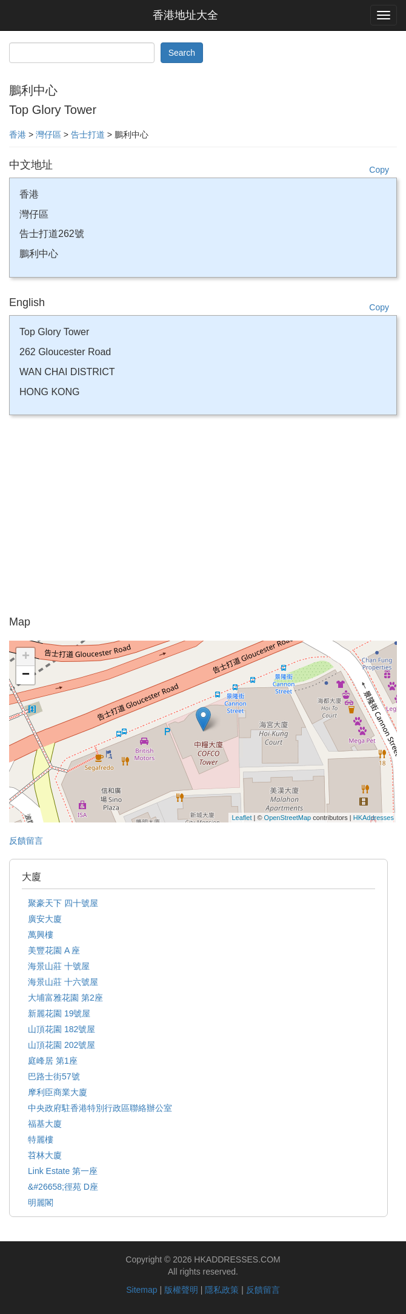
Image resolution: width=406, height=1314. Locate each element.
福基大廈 (45, 1124)
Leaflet (241, 817)
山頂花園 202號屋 (61, 1045)
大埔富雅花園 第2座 (65, 997)
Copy (379, 170)
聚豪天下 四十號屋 (63, 903)
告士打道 (88, 134)
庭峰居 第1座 (53, 1061)
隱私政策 (222, 1290)
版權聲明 (181, 1290)
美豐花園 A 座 (54, 950)
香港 (17, 134)
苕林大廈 (45, 1155)
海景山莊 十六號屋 (63, 982)
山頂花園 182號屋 (61, 1029)
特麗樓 (40, 1139)
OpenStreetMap (287, 817)
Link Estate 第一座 (63, 1171)
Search (181, 53)
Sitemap (141, 1290)
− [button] (26, 675)
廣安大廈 (45, 919)
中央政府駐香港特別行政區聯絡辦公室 (100, 1108)
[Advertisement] (203, 519)
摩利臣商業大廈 (57, 1092)
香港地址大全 (185, 15)
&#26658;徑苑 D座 (63, 1187)
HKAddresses (373, 817)
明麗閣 (40, 1202)
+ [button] (26, 657)
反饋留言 (26, 840)
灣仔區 (48, 134)
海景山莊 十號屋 (59, 966)
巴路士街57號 (54, 1076)
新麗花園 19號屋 (59, 1013)
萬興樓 (40, 934)
